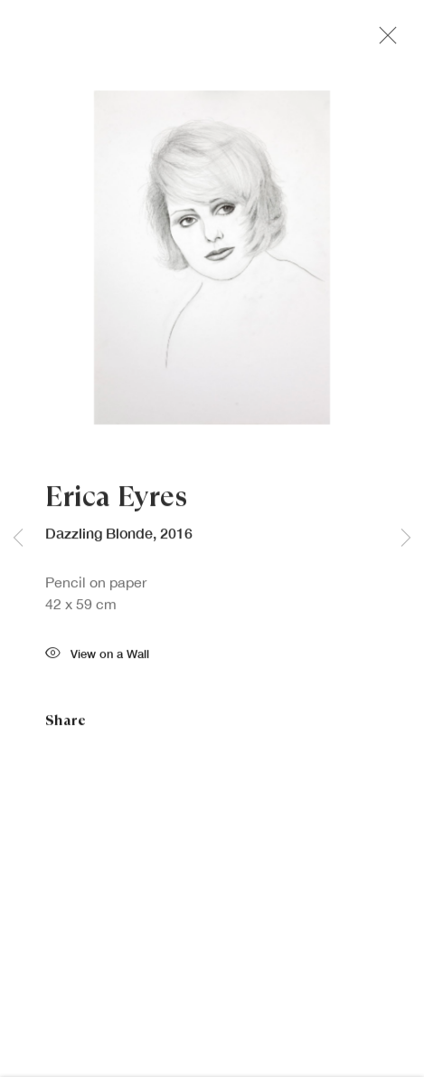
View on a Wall (97, 657)
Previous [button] (18, 539)
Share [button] (65, 722)
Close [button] (383, 40)
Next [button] (406, 539)
